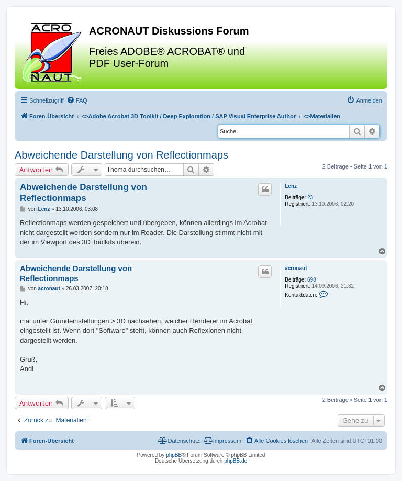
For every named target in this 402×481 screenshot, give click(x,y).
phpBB (174, 455)
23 (310, 197)
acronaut (296, 268)
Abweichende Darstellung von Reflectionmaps (121, 155)
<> (189, 116)
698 (311, 280)
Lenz (291, 186)
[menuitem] (76, 100)
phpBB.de (235, 461)
